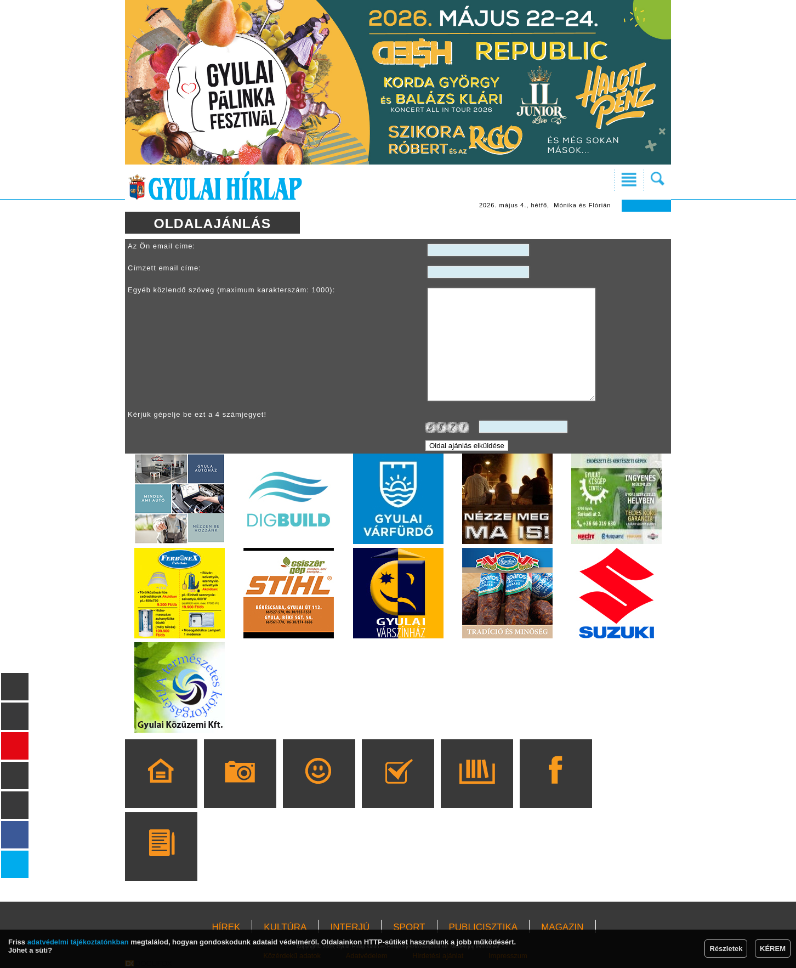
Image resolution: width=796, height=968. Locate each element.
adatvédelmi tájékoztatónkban (78, 942)
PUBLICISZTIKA (483, 927)
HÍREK (226, 927)
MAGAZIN (562, 927)
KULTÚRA (285, 927)
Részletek (725, 948)
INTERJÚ (349, 927)
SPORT (409, 927)
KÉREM (773, 948)
